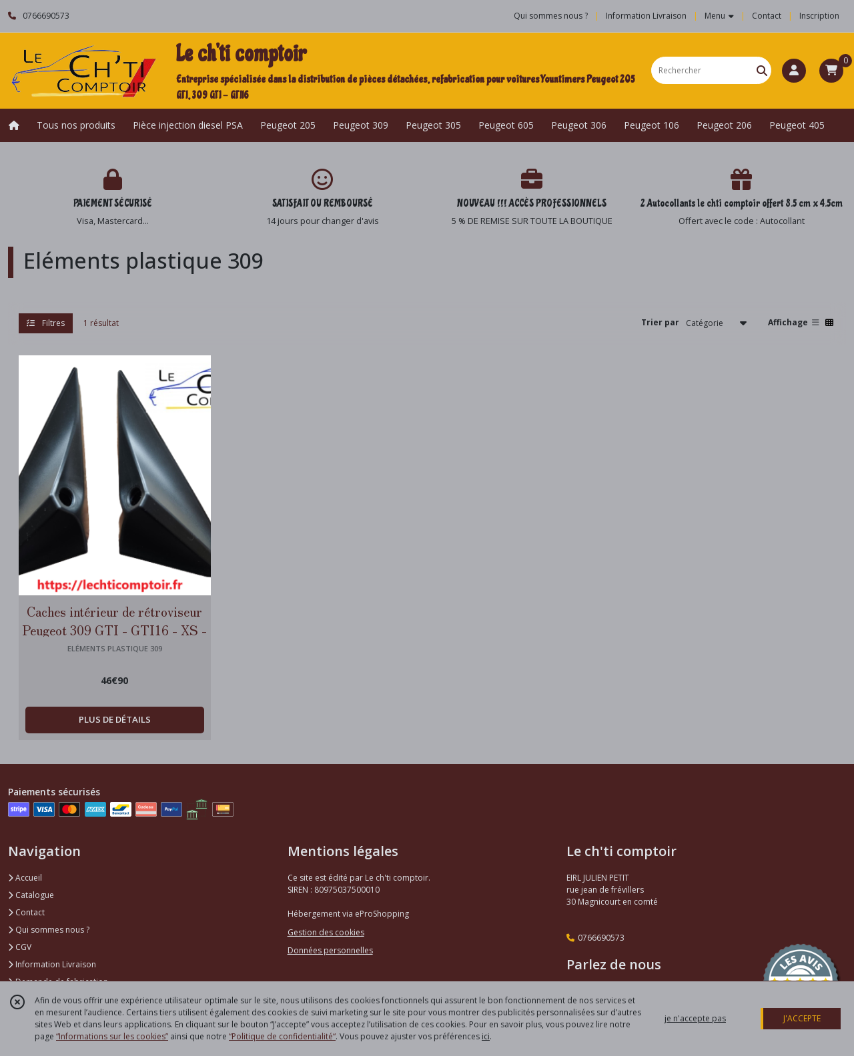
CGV (19, 947)
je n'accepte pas (695, 1018)
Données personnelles (330, 950)
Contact (766, 15)
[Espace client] (794, 70)
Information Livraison (52, 964)
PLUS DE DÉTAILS (115, 719)
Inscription (819, 15)
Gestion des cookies (326, 932)
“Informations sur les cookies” (112, 1036)
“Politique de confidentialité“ (282, 1036)
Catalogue (31, 895)
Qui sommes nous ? (48, 929)
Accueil (25, 877)
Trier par (660, 322)
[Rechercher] (762, 70)
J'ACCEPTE (802, 1018)
